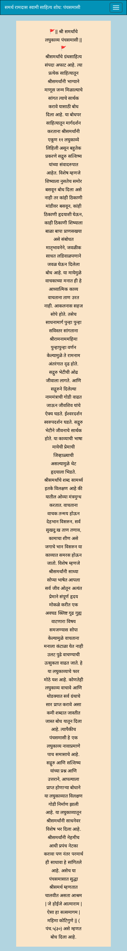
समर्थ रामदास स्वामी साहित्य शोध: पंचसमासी (42, 7)
